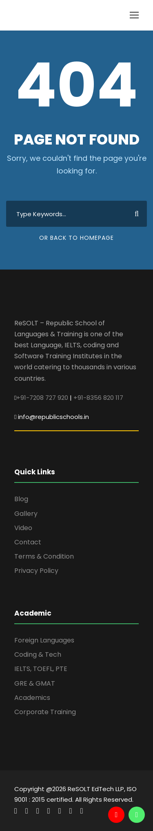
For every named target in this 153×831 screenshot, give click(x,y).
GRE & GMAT (34, 683)
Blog (21, 499)
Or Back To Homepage (76, 238)
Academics (32, 697)
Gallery (26, 513)
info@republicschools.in (53, 416)
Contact (27, 542)
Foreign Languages (44, 640)
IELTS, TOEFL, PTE (40, 668)
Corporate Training (45, 712)
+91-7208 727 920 (42, 397)
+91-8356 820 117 (98, 397)
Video (23, 528)
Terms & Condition (44, 556)
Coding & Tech (37, 654)
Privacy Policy (36, 570)
